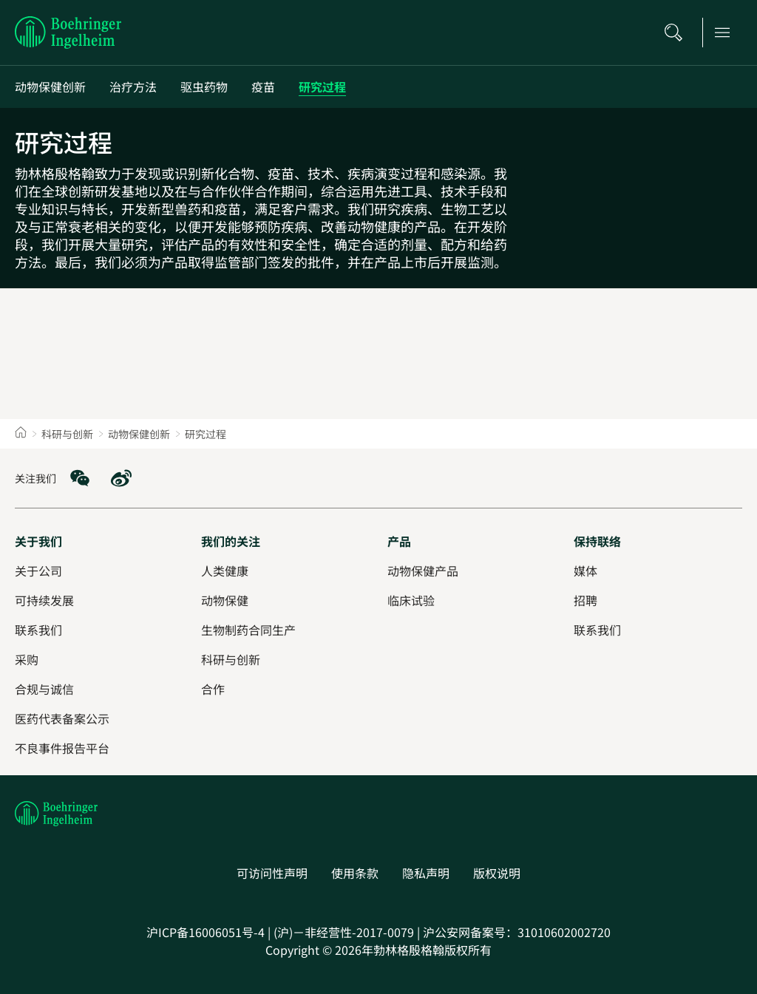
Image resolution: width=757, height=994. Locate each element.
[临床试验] (411, 600)
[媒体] (585, 570)
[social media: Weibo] (121, 478)
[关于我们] (38, 541)
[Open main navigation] (726, 32)
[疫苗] (263, 87)
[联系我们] (597, 630)
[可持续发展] (44, 600)
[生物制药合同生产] (248, 630)
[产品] (399, 541)
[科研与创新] (230, 659)
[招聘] (585, 600)
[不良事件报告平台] (62, 748)
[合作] (213, 689)
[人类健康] (224, 570)
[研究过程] (322, 87)
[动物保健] (224, 600)
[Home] (21, 433)
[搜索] (678, 32)
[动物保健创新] (50, 87)
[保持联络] (597, 541)
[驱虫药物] (204, 87)
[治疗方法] (133, 87)
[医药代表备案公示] (62, 718)
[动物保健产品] (422, 570)
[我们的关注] (230, 541)
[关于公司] (38, 570)
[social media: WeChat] (80, 478)
